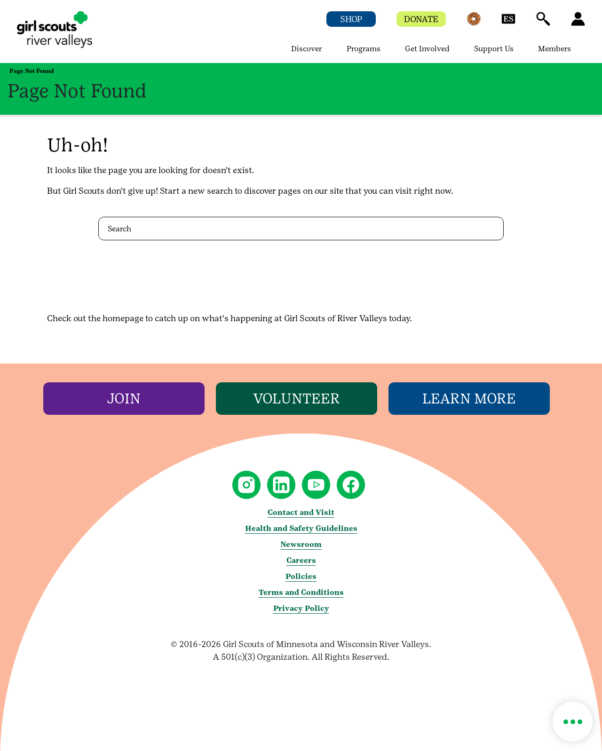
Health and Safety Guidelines (301, 528)
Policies (301, 576)
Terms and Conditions (301, 592)
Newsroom (301, 544)
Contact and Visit (301, 512)
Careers (301, 560)
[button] (474, 23)
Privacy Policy (301, 608)
